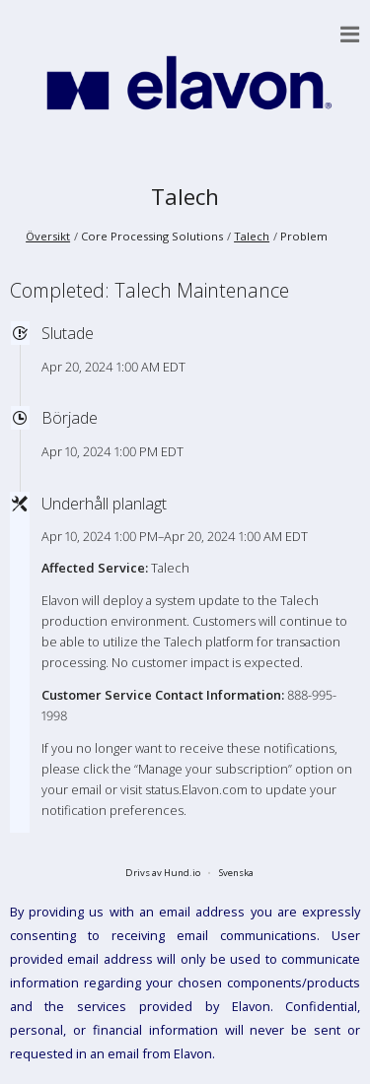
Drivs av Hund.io (162, 872)
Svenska (236, 872)
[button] (350, 34)
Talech (185, 196)
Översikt (48, 236)
